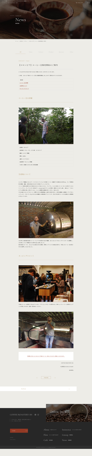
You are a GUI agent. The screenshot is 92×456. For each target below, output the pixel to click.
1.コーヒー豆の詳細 (24, 82)
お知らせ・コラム (23, 41)
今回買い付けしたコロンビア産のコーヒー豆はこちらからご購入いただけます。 (46, 356)
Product (51, 52)
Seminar (61, 52)
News (30, 52)
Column (41, 52)
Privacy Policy (12, 439)
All (20, 52)
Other (71, 52)
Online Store (79, 2)
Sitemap (11, 437)
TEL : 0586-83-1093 (16, 421)
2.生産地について (23, 85)
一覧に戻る (46, 377)
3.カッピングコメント (24, 88)
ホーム (16, 41)
